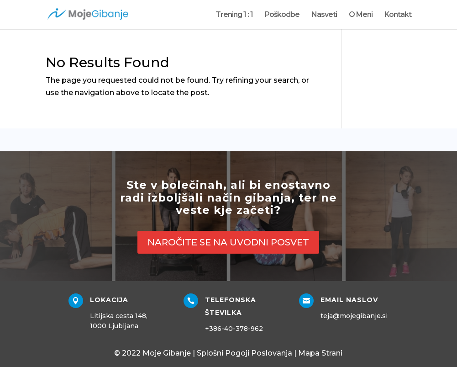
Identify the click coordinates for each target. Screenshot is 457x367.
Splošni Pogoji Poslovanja (244, 353)
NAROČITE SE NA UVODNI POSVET (228, 242)
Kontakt (397, 15)
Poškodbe (282, 15)
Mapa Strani (320, 353)
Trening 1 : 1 (234, 15)
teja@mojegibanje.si (354, 316)
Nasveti (324, 15)
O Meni (361, 15)
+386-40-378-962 (234, 328)
